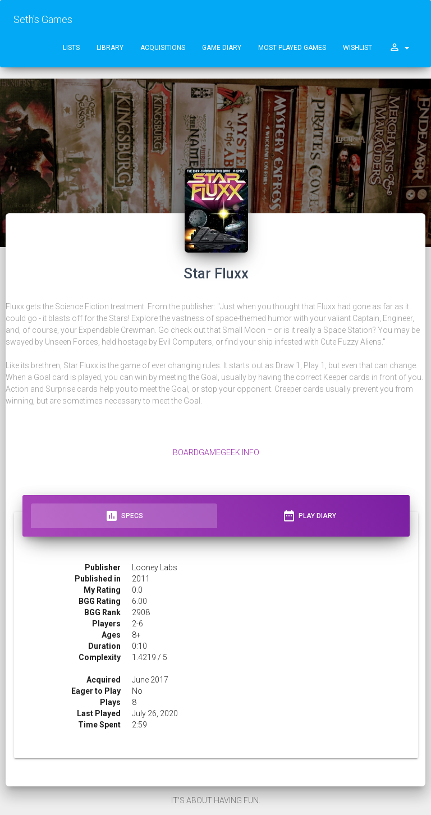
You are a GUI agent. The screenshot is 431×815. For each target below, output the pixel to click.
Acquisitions (162, 48)
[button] (399, 48)
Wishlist (357, 48)
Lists (71, 48)
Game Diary (221, 48)
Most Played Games (292, 48)
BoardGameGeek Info (216, 452)
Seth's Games (42, 19)
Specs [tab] (124, 516)
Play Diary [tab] (309, 516)
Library (110, 48)
